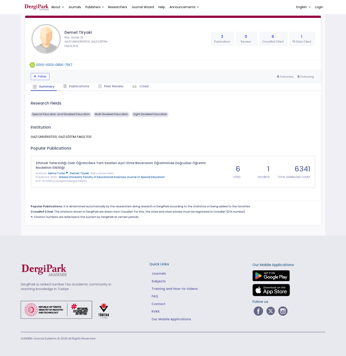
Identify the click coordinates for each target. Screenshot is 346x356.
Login (319, 7)
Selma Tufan (58, 173)
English (302, 7)
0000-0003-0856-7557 (54, 65)
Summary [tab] (44, 86)
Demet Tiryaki (80, 173)
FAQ (155, 296)
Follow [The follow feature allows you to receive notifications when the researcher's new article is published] (41, 76)
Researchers (117, 7)
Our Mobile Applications (171, 319)
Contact (158, 304)
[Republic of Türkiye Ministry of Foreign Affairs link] (68, 309)
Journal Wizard (143, 7)
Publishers (93, 7)
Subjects (159, 281)
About (55, 7)
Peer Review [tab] (111, 86)
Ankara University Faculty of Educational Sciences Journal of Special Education (112, 177)
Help (161, 7)
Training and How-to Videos (175, 289)
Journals (74, 7)
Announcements (182, 7)
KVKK (156, 311)
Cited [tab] (144, 86)
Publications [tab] (77, 86)
